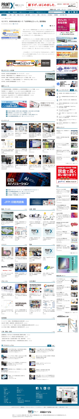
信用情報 (56, 14)
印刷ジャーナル (21, 399)
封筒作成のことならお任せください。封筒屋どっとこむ (19, 112)
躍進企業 (15, 12)
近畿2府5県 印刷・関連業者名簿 (24, 401)
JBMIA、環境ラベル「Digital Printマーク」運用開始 (68, 113)
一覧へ (54, 70)
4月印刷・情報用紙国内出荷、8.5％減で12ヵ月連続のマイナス (68, 104)
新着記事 (5, 389)
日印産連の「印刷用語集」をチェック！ (16, 195)
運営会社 (22, 407)
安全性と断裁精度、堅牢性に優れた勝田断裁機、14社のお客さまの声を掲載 (23, 111)
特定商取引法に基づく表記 (52, 407)
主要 (14, 14)
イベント (33, 14)
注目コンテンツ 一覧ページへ (72, 163)
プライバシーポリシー (30, 407)
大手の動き (50, 14)
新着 (10, 14)
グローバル (43, 14)
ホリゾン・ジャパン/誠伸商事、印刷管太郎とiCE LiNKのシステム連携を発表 (68, 117)
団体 (38, 14)
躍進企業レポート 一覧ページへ (72, 312)
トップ (3, 12)
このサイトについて (15, 407)
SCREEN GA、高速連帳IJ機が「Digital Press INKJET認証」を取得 (67, 107)
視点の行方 (31, 12)
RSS (67, 407)
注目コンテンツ (22, 12)
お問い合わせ (63, 9)
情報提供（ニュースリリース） (42, 393)
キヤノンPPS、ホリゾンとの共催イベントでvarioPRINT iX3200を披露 (67, 110)
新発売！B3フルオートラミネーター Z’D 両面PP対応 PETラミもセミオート (23, 189)
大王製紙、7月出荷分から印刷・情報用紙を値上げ (68, 100)
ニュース (4, 387)
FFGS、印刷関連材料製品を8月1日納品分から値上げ (68, 97)
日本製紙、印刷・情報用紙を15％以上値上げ (67, 93)
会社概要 (58, 9)
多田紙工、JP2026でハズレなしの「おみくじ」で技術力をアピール (68, 120)
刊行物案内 (69, 9)
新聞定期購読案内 (39, 394)
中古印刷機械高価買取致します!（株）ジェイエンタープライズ (21, 116)
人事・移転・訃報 (63, 14)
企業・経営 (28, 14)
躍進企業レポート (20, 390)
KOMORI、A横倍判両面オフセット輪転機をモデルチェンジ (68, 123)
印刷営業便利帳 (21, 402)
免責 (44, 407)
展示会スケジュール (41, 12)
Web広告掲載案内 (39, 397)
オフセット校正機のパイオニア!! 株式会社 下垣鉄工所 (19, 193)
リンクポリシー (39, 407)
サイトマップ (75, 9)
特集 (9, 12)
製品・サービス (20, 14)
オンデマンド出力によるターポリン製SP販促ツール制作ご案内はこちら (23, 114)
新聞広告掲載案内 (39, 396)
